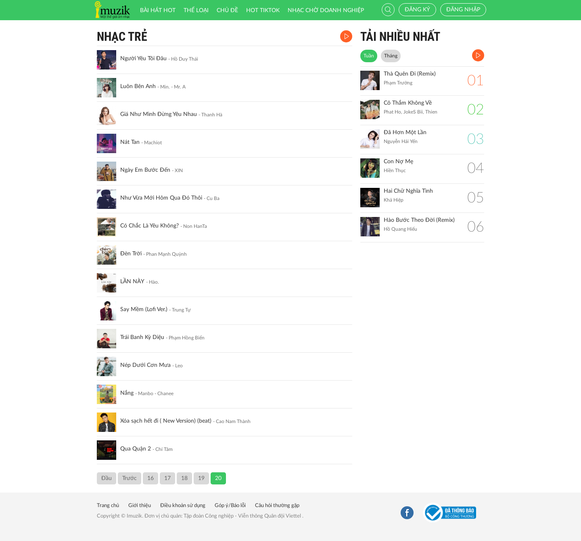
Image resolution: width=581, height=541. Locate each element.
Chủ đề (227, 10)
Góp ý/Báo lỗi (230, 505)
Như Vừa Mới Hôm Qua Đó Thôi (161, 198)
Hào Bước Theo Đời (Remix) (419, 220)
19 (201, 478)
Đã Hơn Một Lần (405, 132)
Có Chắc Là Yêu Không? (149, 226)
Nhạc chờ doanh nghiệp (326, 10)
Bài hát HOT (158, 10)
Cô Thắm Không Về (408, 103)
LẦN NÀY (132, 281)
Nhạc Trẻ (122, 36)
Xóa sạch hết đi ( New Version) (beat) (165, 421)
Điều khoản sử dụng (182, 505)
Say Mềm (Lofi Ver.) (143, 309)
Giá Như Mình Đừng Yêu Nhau (158, 114)
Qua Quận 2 (135, 449)
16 (150, 478)
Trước (129, 478)
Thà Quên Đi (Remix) (410, 74)
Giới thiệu (139, 505)
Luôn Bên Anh (138, 86)
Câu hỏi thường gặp (277, 505)
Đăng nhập (463, 10)
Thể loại (196, 10)
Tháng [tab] (390, 55)
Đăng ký (417, 10)
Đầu (106, 478)
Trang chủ (108, 505)
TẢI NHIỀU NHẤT (400, 36)
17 (167, 478)
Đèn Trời (131, 254)
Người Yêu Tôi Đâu (143, 58)
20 (218, 478)
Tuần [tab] (369, 55)
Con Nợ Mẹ (398, 161)
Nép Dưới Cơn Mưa (145, 365)
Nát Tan (130, 142)
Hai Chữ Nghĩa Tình (408, 191)
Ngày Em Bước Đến (145, 170)
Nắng (127, 393)
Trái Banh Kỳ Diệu (142, 337)
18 (184, 478)
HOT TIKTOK (263, 10)
